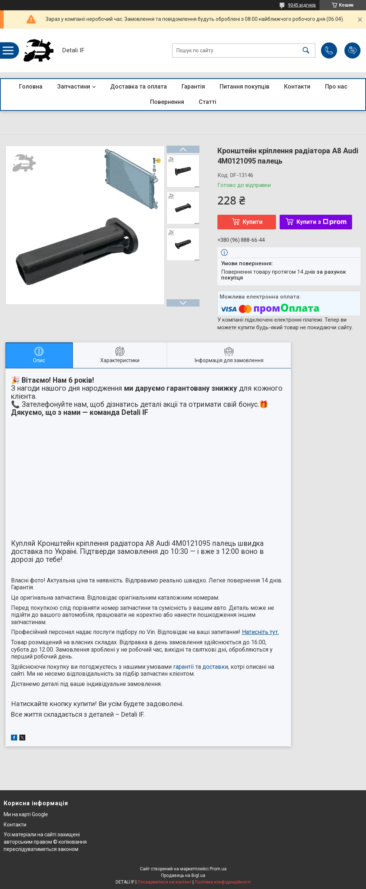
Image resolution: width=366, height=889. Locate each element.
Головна (30, 86)
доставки (215, 666)
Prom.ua (218, 868)
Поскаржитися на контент (164, 882)
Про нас (336, 86)
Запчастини (73, 86)
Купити (252, 221)
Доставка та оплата (138, 86)
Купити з (321, 221)
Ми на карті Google (26, 814)
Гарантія (193, 86)
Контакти (297, 86)
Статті (207, 101)
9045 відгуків (302, 5)
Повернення (167, 101)
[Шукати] (306, 50)
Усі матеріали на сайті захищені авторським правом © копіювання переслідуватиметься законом (45, 842)
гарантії (183, 666)
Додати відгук (352, 50)
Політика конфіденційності (223, 882)
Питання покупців (244, 86)
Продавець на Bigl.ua (183, 875)
